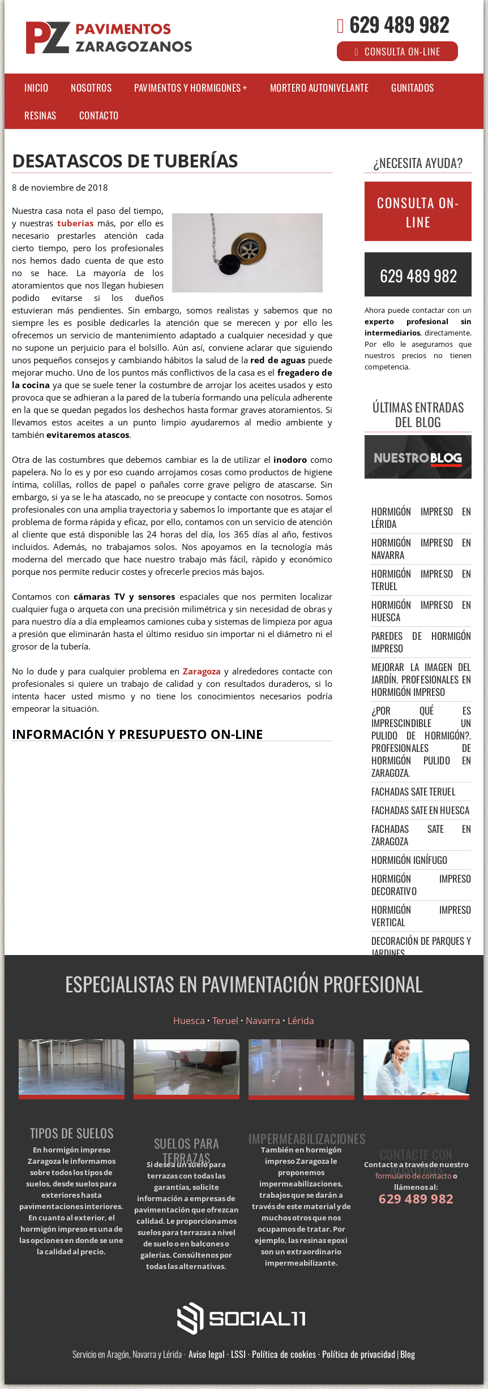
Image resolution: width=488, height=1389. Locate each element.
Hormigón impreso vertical (421, 915)
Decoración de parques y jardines (421, 947)
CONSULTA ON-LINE (418, 212)
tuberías (75, 223)
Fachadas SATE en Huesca (420, 810)
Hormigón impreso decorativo (421, 884)
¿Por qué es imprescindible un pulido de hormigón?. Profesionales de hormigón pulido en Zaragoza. (421, 741)
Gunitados (412, 87)
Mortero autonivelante (319, 87)
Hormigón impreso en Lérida (421, 517)
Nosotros (91, 87)
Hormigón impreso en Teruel (421, 579)
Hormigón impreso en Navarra (421, 548)
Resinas (40, 115)
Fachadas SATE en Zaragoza (421, 835)
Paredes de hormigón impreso (421, 642)
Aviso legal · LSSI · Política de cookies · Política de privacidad (292, 1354)
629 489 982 (399, 23)
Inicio (36, 87)
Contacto (99, 115)
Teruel (225, 1020)
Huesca (189, 1020)
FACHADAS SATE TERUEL (413, 791)
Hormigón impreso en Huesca (421, 610)
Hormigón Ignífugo (409, 860)
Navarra (263, 1020)
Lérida (301, 1020)
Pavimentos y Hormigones (187, 87)
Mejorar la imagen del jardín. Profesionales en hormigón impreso (421, 679)
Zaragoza (202, 671)
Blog (407, 1354)
